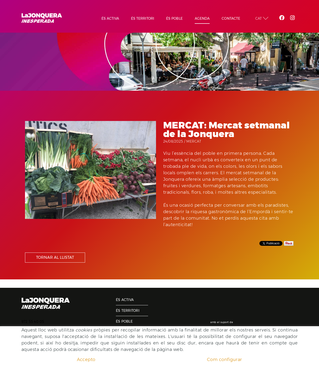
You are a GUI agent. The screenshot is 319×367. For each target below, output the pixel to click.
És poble (124, 321)
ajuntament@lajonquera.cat (45, 328)
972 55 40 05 (32, 321)
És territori (127, 310)
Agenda (123, 332)
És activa (125, 300)
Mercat (193, 141)
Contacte (125, 343)
